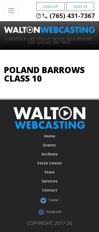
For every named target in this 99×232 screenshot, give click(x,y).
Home (49, 136)
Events (49, 145)
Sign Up (50, 6)
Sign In (80, 6)
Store (49, 172)
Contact (49, 190)
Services (50, 181)
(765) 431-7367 (65, 15)
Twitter (49, 200)
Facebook (49, 212)
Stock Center (49, 163)
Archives (49, 154)
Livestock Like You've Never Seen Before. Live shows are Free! (49, 40)
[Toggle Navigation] (11, 10)
